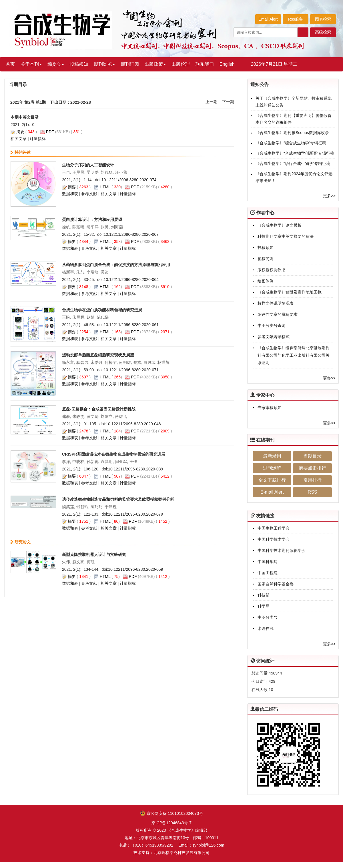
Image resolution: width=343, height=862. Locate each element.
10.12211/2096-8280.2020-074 (128, 179)
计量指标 (38, 138)
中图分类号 (268, 617)
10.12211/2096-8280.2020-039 (135, 469)
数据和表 (70, 193)
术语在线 (266, 628)
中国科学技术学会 (274, 539)
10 (271, 689)
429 (272, 681)
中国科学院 (268, 561)
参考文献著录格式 (274, 336)
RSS (312, 492)
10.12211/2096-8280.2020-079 (135, 514)
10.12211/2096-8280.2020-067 (131, 234)
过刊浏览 (272, 468)
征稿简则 (266, 258)
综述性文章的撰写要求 (278, 314)
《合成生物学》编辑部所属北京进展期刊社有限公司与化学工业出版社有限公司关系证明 (294, 355)
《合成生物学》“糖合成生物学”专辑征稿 (291, 143)
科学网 (264, 606)
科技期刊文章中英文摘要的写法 (286, 236)
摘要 (20, 131)
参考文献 (89, 193)
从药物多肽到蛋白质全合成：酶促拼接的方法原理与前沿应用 (116, 264)
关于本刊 (31, 64)
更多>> (329, 195)
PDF (50, 131)
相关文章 (19, 138)
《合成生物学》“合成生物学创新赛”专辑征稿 (295, 153)
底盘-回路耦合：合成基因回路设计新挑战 (98, 409)
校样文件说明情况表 (276, 303)
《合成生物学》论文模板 (280, 225)
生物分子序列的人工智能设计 (88, 165)
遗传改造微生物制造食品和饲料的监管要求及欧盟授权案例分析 (118, 499)
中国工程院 (268, 572)
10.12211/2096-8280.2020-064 (131, 279)
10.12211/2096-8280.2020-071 (131, 370)
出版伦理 (181, 64)
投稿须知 (79, 64)
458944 (275, 673)
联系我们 (205, 64)
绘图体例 (266, 281)
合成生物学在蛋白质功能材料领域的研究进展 (102, 310)
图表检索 (323, 19)
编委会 (55, 64)
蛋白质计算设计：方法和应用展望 (92, 219)
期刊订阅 (130, 64)
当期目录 (312, 456)
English (227, 64)
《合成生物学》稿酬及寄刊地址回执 (290, 292)
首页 (10, 64)
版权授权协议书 (272, 270)
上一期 (212, 101)
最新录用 (272, 456)
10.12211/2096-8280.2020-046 (133, 424)
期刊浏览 (104, 64)
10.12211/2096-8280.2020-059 (135, 569)
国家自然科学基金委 (276, 584)
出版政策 (155, 64)
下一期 (228, 101)
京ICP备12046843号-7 (171, 823)
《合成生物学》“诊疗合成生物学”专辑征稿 (293, 163)
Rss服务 (295, 19)
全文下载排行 (272, 480)
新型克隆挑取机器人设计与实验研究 (94, 554)
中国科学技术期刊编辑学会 (282, 550)
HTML (105, 187)
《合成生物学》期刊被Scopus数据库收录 (292, 132)
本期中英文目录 (25, 117)
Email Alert (268, 19)
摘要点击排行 (312, 468)
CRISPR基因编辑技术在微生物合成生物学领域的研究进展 (113, 454)
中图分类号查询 (272, 325)
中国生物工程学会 (274, 528)
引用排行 (312, 480)
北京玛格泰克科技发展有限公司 (181, 852)
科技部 (264, 595)
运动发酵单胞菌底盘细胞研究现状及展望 (98, 355)
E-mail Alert (272, 492)
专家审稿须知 (270, 407)
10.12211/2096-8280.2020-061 (131, 324)
